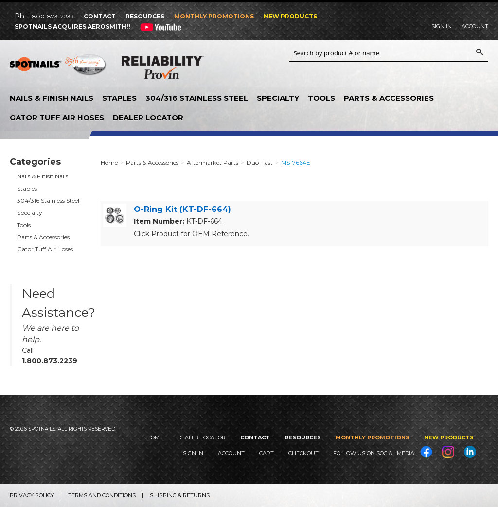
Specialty (278, 98)
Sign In (441, 26)
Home (154, 437)
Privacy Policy (32, 495)
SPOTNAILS (58, 68)
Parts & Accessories (389, 98)
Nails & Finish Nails (51, 98)
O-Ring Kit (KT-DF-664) (182, 209)
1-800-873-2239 (51, 16)
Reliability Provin (163, 69)
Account (475, 26)
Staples (119, 98)
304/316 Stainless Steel (196, 98)
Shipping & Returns (180, 495)
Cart (266, 453)
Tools (321, 98)
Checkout (303, 453)
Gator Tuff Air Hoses (57, 117)
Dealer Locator (148, 117)
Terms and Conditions (102, 495)
